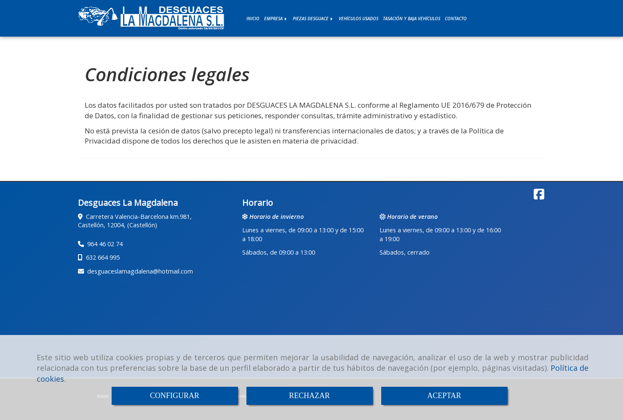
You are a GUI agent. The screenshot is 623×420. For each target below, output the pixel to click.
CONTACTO (456, 18)
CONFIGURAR (174, 395)
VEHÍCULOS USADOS (358, 18)
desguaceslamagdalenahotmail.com (140, 271)
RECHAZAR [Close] (309, 395)
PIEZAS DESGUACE (313, 18)
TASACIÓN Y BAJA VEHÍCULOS (411, 18)
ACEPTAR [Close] (444, 395)
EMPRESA (276, 18)
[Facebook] (539, 196)
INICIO (252, 18)
